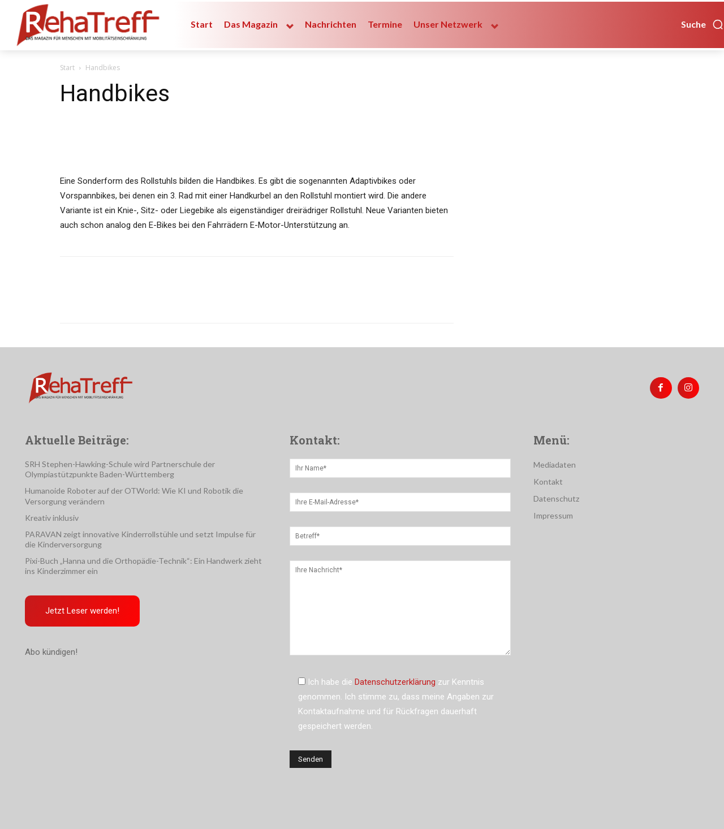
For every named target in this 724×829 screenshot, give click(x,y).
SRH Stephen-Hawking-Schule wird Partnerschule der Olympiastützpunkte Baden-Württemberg (120, 469)
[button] (702, 24)
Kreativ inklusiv (52, 518)
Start (67, 67)
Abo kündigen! (51, 652)
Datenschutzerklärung (395, 682)
